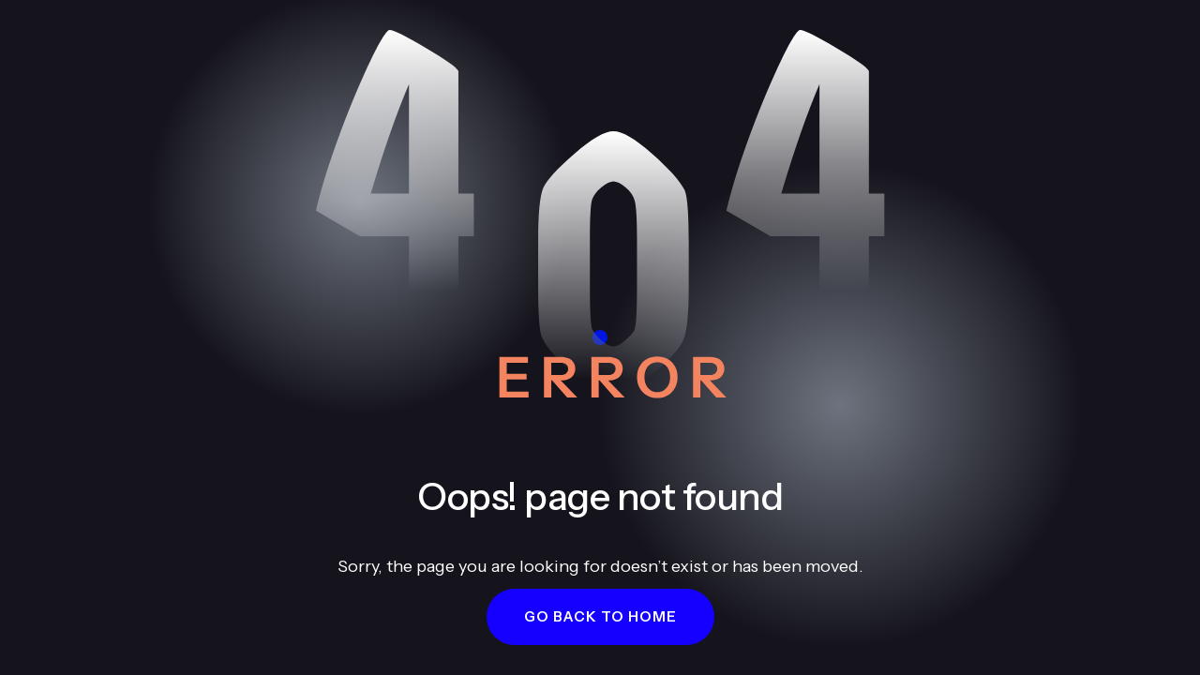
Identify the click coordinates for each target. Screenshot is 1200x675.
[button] (600, 617)
